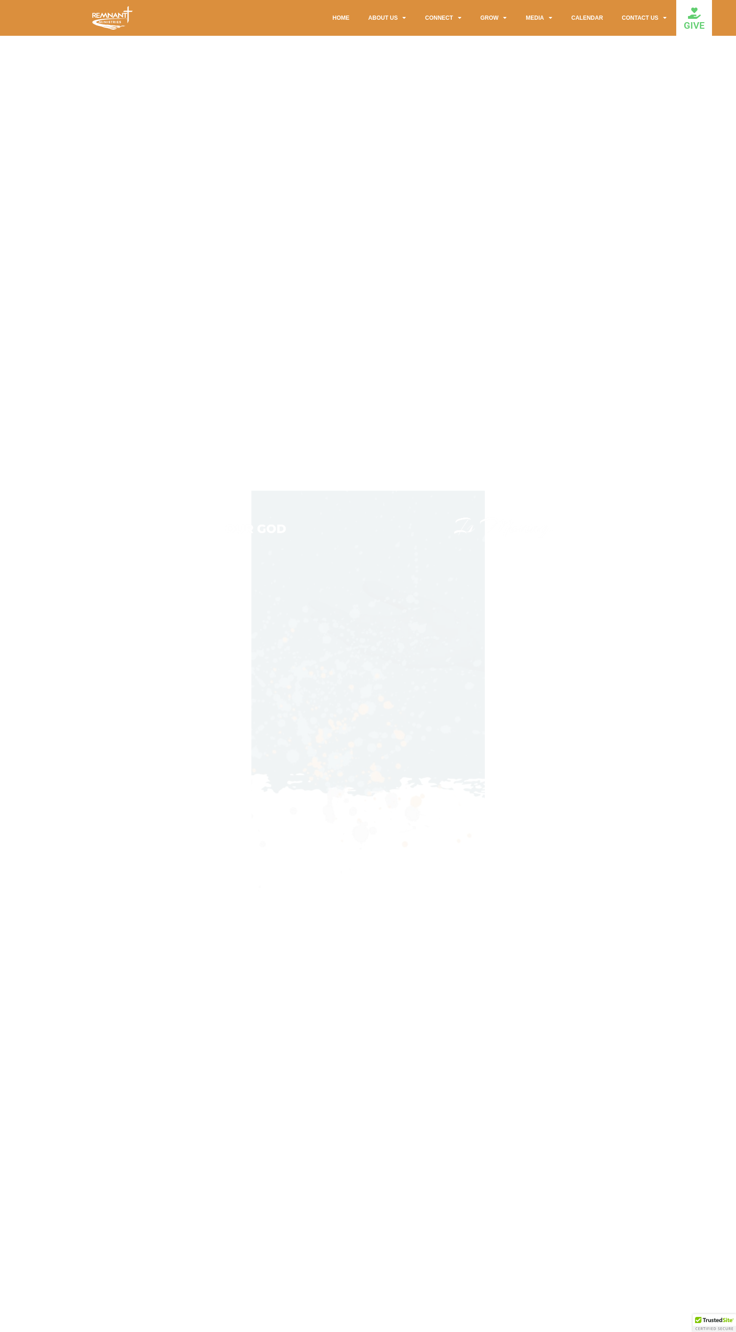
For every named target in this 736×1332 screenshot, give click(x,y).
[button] (714, 1323)
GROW (493, 17)
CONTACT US (644, 17)
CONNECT (443, 17)
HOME (341, 18)
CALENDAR (587, 18)
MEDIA (539, 17)
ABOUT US (387, 17)
